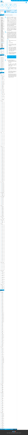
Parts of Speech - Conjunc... (2, 67)
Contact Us (22, 0)
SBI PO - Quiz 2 (3, 295)
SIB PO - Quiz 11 (3, 307)
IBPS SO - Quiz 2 (3, 338)
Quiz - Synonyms (2, 223)
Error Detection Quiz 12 (3, 162)
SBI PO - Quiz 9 (3, 304)
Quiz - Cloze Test (2, 132)
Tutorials (17, 0)
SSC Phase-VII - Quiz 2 (3, 359)
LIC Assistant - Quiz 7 (3, 411)
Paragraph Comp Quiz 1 (3, 194)
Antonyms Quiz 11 (3, 116)
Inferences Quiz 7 (3, 98)
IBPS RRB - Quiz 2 (3, 314)
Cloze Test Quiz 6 (3, 140)
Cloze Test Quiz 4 (3, 138)
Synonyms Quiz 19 (3, 250)
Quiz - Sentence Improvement (2, 219)
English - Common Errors (2, 22)
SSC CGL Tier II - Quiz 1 (3, 352)
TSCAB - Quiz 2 (3, 325)
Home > (7, 12)
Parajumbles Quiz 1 (3, 207)
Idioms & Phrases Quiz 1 (3, 285)
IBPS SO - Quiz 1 (3, 341)
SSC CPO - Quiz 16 (3, 382)
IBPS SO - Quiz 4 (3, 344)
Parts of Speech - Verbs (2, 62)
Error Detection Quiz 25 (3, 180)
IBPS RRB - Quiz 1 (3, 313)
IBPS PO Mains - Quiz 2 (3, 331)
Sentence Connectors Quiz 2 (3, 274)
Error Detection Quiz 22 (3, 176)
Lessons (14, 0)
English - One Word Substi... (2, 29)
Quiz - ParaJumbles (2, 205)
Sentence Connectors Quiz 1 (3, 272)
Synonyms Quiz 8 (3, 234)
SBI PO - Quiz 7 (3, 302)
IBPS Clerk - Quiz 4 (3, 340)
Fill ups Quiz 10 (3, 191)
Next (15, 429)
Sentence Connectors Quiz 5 (3, 279)
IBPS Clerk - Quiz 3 (3, 337)
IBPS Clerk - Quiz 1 (3, 334)
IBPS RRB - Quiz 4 (3, 317)
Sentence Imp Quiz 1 (3, 221)
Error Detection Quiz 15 (3, 167)
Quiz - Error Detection (2, 146)
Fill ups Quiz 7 (3, 188)
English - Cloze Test (2, 21)
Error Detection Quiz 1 (3, 147)
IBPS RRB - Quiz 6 (3, 320)
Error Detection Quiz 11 (3, 161)
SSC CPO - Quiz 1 (3, 363)
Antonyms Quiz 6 (3, 109)
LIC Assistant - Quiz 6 (3, 409)
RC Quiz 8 (3, 204)
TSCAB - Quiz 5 (3, 329)
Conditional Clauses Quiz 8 (3, 99)
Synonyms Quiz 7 (3, 233)
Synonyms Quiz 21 (3, 252)
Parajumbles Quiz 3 (3, 209)
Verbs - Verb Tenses (2, 71)
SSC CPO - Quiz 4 (3, 367)
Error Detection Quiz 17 (3, 169)
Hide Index (2, 429)
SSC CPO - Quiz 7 (3, 370)
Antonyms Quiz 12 (3, 117)
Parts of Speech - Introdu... (2, 57)
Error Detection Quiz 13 (3, 164)
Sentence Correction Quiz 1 (3, 218)
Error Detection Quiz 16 (3, 168)
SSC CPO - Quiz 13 (3, 378)
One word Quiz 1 (3, 263)
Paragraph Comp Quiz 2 (3, 195)
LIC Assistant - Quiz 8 (3, 398)
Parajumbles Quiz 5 (3, 212)
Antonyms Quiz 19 (3, 127)
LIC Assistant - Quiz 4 (3, 405)
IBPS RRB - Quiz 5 (3, 318)
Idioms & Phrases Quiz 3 (3, 288)
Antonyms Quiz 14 (3, 120)
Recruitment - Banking (2, 292)
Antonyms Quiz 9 (3, 113)
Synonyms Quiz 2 (3, 226)
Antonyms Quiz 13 (3, 118)
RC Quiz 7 (3, 203)
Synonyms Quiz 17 (3, 247)
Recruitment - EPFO (2, 384)
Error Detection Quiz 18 (3, 171)
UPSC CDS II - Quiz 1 (3, 413)
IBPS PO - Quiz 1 (3, 322)
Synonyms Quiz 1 (3, 225)
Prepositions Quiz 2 (3, 77)
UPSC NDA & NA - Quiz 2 (3, 418)
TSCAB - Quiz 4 (3, 328)
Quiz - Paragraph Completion (2, 192)
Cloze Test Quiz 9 (3, 145)
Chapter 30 (6, 429)
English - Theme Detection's (2, 38)
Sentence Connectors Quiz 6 (3, 281)
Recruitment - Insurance (2, 392)
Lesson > (9, 12)
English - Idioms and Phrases (2, 28)
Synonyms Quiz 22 (3, 254)
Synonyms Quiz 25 (3, 258)
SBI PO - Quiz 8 (3, 303)
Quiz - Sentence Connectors (2, 270)
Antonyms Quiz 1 (3, 102)
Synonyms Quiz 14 (3, 243)
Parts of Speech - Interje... (2, 66)
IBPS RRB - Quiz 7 (3, 321)
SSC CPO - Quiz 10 (3, 374)
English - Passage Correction (2, 30)
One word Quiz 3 (3, 266)
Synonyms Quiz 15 (3, 244)
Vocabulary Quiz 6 (3, 96)
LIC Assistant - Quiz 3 (3, 403)
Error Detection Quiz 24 (3, 179)
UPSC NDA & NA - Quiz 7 (3, 427)
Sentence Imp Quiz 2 (3, 222)
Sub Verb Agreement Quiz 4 (3, 94)
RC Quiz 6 (3, 202)
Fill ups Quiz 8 (3, 189)
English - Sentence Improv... (2, 36)
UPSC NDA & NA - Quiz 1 (3, 416)
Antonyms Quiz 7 (3, 110)
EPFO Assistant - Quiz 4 (3, 391)
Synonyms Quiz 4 (3, 229)
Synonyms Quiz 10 (3, 237)
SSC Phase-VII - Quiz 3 (3, 360)
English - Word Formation (2, 41)
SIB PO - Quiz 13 (3, 310)
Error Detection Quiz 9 (3, 158)
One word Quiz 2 (3, 265)
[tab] (11, 56)
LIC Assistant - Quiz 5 (3, 407)
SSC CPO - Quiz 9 (3, 373)
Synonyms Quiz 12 (3, 240)
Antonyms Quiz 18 (3, 125)
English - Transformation (2, 39)
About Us (20, 0)
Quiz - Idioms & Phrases (2, 284)
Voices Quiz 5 (3, 95)
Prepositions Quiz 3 (3, 78)
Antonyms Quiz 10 (3, 114)
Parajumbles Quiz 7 (3, 215)
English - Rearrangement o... (2, 32)
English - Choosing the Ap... (2, 19)
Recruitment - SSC (2, 347)
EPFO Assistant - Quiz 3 (3, 389)
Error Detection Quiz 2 (3, 149)
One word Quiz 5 (3, 269)
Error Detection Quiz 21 (3, 175)
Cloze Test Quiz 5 (3, 139)
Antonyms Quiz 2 (3, 103)
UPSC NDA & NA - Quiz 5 (3, 424)
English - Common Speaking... (2, 46)
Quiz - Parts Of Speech (2, 74)
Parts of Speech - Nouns (2, 58)
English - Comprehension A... (2, 23)
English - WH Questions (2, 47)
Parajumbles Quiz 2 (3, 208)
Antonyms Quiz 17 (3, 124)
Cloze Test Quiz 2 (3, 135)
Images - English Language (2, 53)
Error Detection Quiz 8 (3, 157)
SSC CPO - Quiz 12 (3, 377)
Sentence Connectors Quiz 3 (3, 275)
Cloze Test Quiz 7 (3, 142)
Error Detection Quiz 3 (3, 150)
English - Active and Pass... (2, 17)
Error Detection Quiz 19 (3, 172)
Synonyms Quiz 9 (3, 236)
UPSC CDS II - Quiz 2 (3, 415)
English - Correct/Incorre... (2, 20)
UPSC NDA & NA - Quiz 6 (3, 425)
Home (12, 0)
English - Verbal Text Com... (2, 42)
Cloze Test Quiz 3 (3, 136)
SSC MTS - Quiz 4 (3, 351)
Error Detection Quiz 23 (3, 178)
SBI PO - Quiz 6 (3, 300)
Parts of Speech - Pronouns (2, 59)
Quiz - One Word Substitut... (2, 262)
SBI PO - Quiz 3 (3, 296)
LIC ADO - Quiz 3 (3, 396)
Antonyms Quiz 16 (3, 123)
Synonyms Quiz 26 (3, 259)
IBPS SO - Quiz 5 (3, 345)
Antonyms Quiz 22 (3, 131)
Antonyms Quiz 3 (3, 105)
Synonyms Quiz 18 (3, 248)
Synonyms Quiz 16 (3, 245)
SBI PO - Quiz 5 (3, 299)
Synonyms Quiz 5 (3, 230)
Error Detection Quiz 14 (3, 165)
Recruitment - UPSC (2, 412)
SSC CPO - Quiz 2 (3, 364)
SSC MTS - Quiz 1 (3, 348)
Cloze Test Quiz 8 (3, 143)
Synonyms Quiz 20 (3, 251)
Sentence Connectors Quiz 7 (3, 283)
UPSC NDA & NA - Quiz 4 (3, 422)
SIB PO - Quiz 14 (3, 311)
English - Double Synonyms (2, 26)
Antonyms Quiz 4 (3, 106)
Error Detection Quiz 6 (3, 154)
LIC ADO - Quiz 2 (3, 395)
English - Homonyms (2, 27)
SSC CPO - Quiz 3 (3, 366)
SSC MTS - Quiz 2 (3, 349)
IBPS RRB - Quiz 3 (3, 315)
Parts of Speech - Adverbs (2, 63)
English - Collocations (2, 45)
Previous (11, 429)
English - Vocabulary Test (2, 40)
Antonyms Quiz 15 (3, 121)
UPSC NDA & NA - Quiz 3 (3, 420)
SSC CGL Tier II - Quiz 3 (3, 356)
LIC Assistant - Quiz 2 (3, 402)
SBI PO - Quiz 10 (3, 306)
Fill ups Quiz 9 (3, 190)
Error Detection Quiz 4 (3, 151)
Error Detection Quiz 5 (3, 153)
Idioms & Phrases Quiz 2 (3, 287)
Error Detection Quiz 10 (3, 160)
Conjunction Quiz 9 (3, 85)
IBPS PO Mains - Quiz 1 (3, 333)
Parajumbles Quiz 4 (3, 211)
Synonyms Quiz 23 (3, 255)
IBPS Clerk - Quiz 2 (3, 336)
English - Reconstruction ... (2, 33)
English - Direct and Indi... (2, 25)
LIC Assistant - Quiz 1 (3, 400)
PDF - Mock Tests (2, 52)
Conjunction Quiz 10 (3, 86)
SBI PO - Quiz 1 (3, 293)
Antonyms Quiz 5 (3, 107)
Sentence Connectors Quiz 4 (3, 277)
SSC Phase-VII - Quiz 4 (3, 362)
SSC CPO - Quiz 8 (3, 371)
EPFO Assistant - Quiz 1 (3, 385)
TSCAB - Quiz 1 (3, 324)
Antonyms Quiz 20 (3, 128)
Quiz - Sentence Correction (2, 216)
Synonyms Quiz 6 (3, 232)
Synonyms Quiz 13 (3, 241)
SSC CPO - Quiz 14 (3, 380)
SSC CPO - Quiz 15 (3, 381)
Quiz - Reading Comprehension (2, 196)
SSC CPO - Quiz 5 (3, 369)
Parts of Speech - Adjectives (2, 61)
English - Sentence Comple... (2, 35)
